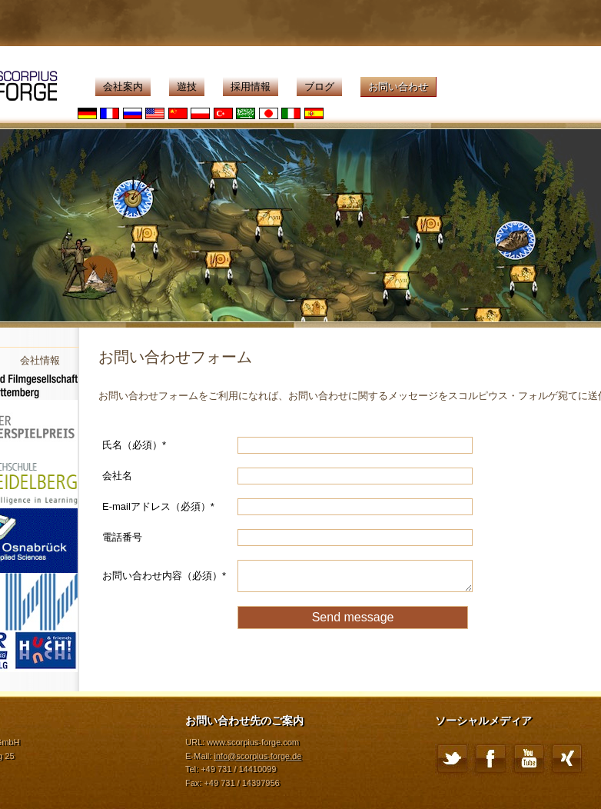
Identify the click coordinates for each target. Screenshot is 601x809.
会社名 (117, 475)
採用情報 (251, 86)
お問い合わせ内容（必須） (164, 575)
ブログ (319, 86)
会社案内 (123, 86)
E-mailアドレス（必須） (158, 506)
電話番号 (122, 537)
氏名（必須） (134, 445)
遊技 (187, 86)
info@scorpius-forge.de (257, 756)
